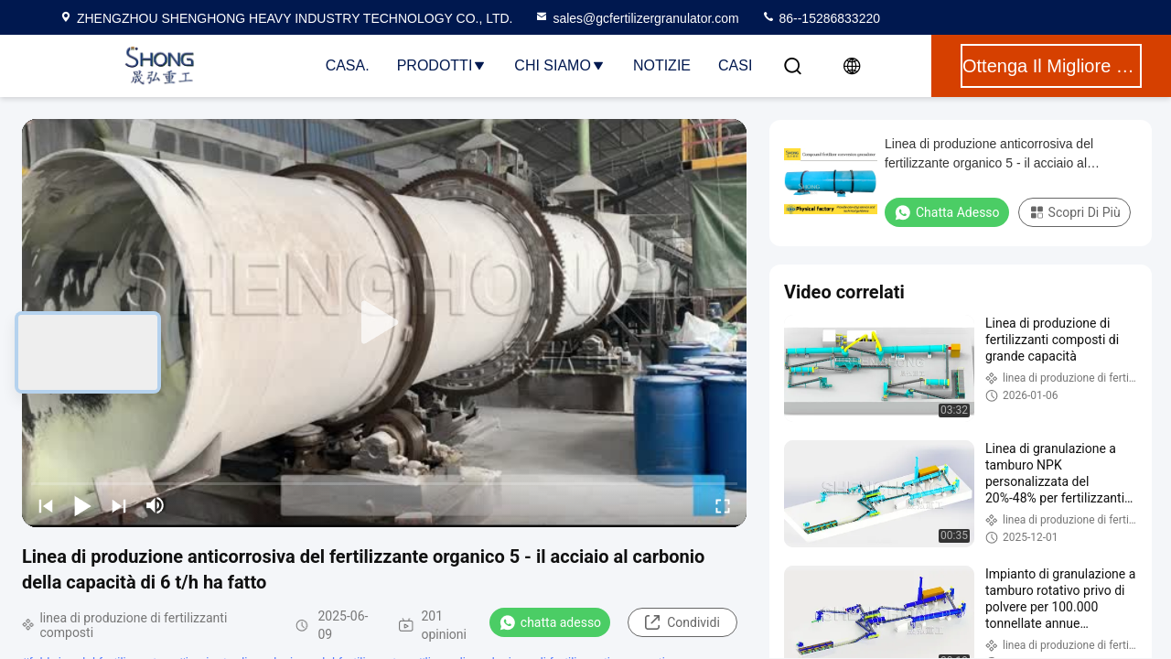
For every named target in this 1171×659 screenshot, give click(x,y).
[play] (384, 323)
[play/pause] (82, 505)
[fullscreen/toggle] (722, 505)
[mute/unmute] (155, 505)
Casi (735, 65)
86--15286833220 (820, 18)
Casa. (348, 65)
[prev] (45, 505)
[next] (119, 505)
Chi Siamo (560, 65)
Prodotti (442, 65)
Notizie (662, 65)
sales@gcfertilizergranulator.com (636, 18)
